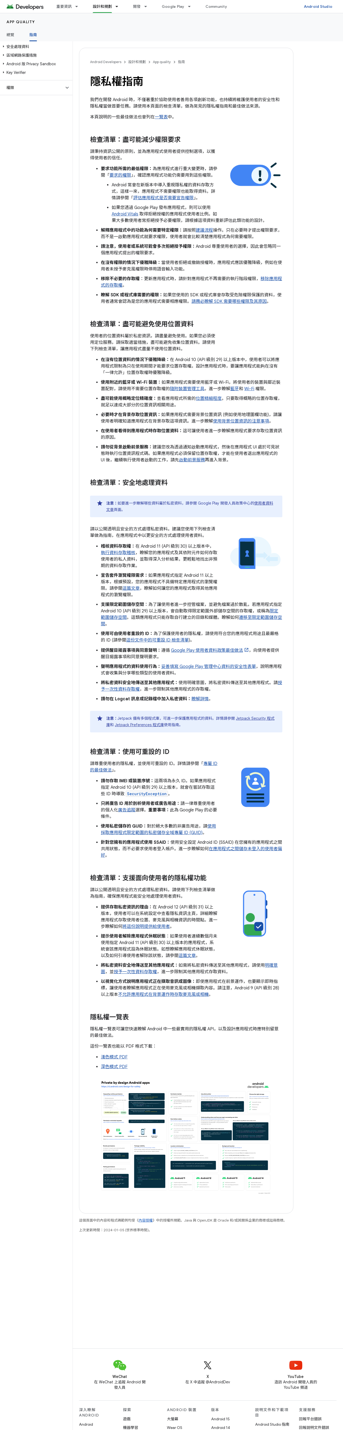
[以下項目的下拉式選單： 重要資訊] (79, 6)
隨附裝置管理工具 (187, 389)
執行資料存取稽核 (118, 552)
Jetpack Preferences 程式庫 (139, 724)
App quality (20, 21)
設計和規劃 (137, 62)
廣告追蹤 (126, 810)
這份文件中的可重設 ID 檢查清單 (157, 640)
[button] (35, 46)
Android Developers (105, 62)
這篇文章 (131, 588)
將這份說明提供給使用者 (146, 926)
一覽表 (161, 117)
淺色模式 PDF (114, 1057)
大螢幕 (172, 1419)
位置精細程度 (209, 398)
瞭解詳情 (200, 699)
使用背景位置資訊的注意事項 (241, 421)
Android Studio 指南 (272, 1424)
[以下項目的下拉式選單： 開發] (148, 6)
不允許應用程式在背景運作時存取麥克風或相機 (163, 994)
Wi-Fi (249, 389)
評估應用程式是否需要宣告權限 (163, 198)
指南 (181, 62)
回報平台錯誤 (310, 1419)
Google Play (173, 6)
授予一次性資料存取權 (135, 972)
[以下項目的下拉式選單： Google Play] (191, 6)
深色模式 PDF (114, 1066)
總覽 (10, 34)
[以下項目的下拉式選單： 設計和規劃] (119, 6)
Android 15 (220, 1419)
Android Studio (318, 6)
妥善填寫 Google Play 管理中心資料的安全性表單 (208, 666)
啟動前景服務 (192, 460)
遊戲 (127, 1419)
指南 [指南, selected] (33, 34)
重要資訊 (64, 6)
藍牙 (234, 389)
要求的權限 (120, 175)
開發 (137, 6)
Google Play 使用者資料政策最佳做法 (207, 650)
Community (216, 6)
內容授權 (146, 1220)
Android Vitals (125, 214)
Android (86, 1424)
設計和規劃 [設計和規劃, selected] (102, 6)
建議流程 (204, 230)
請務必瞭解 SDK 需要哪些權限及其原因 (229, 301)
